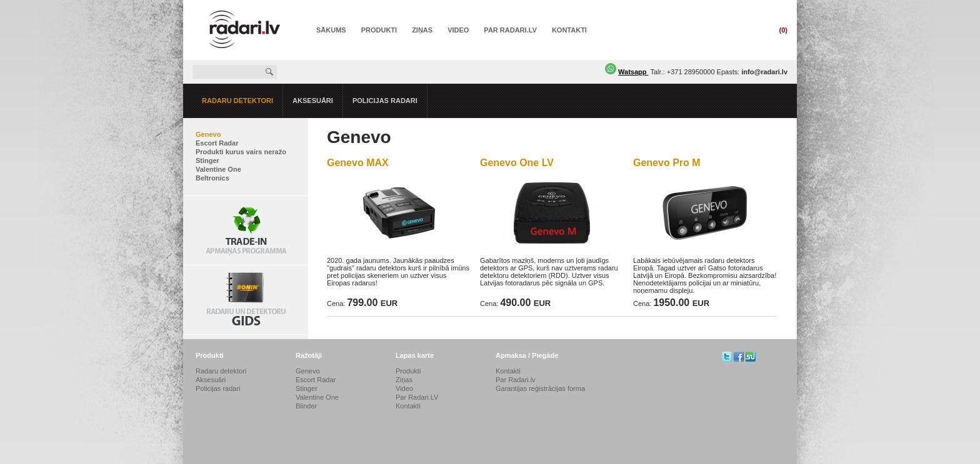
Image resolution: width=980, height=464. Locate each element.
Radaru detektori (237, 100)
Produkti (379, 30)
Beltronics (212, 178)
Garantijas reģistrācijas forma (540, 388)
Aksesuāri (312, 100)
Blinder (306, 406)
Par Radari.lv (516, 379)
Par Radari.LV (510, 30)
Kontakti (569, 30)
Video (458, 30)
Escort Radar (217, 143)
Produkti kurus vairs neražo (241, 151)
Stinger (207, 160)
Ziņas (422, 30)
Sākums (331, 30)
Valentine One (218, 169)
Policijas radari (385, 100)
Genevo (208, 134)
